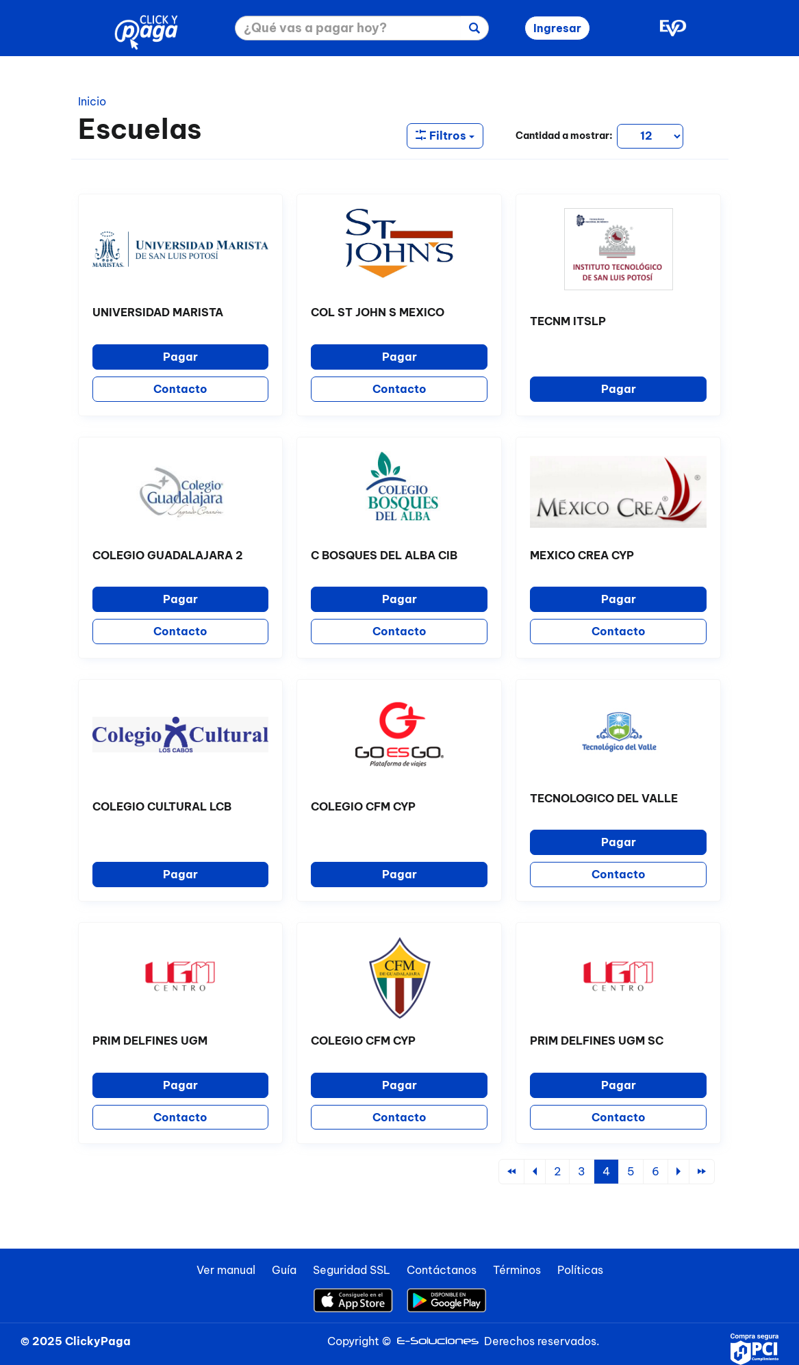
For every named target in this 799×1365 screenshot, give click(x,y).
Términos (517, 1270)
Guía (284, 1270)
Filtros (445, 135)
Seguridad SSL (351, 1270)
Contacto (180, 389)
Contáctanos (442, 1270)
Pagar (180, 356)
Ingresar (557, 28)
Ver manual (225, 1270)
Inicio (92, 101)
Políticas (580, 1270)
